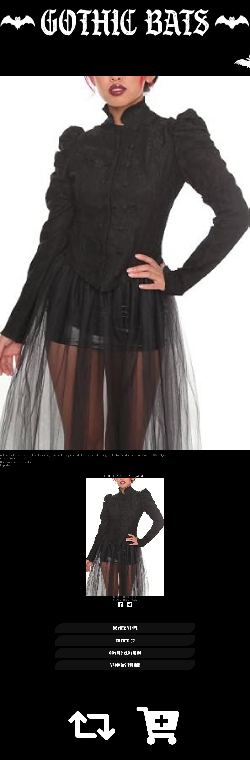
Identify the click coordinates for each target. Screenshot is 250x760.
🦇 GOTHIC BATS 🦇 (125, 23)
